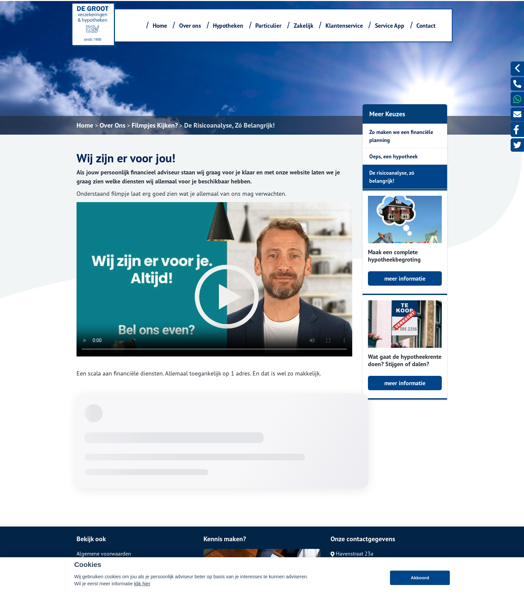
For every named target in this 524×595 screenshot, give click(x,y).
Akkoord (420, 577)
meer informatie (404, 278)
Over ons (190, 25)
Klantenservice (344, 25)
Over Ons (112, 125)
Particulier (268, 25)
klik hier (142, 583)
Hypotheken (228, 25)
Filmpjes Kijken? (155, 125)
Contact (425, 25)
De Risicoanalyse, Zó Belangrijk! (229, 125)
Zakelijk (303, 25)
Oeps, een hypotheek (393, 156)
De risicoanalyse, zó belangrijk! (391, 176)
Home (160, 25)
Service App (389, 25)
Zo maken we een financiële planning (401, 136)
